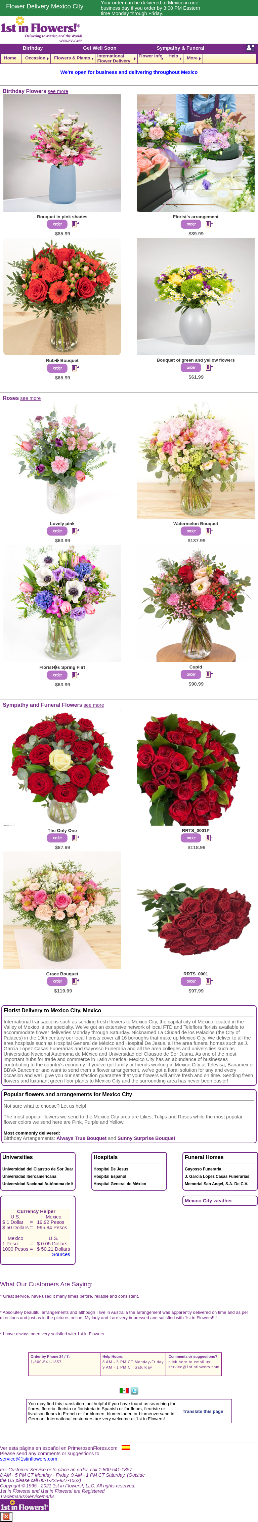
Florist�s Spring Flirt (62, 667)
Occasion (35, 57)
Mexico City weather (208, 1200)
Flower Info (150, 56)
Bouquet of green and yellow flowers (196, 360)
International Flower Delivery (113, 58)
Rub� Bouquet (62, 360)
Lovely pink (62, 523)
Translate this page (203, 1411)
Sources (61, 1254)
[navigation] (129, 58)
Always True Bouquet (81, 1138)
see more (58, 91)
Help (173, 56)
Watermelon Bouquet (195, 523)
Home (10, 57)
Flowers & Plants (72, 57)
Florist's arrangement (196, 216)
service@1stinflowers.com (193, 1367)
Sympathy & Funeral (180, 48)
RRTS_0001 (195, 973)
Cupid (195, 667)
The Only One (62, 830)
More (192, 57)
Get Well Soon (99, 48)
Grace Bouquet (62, 973)
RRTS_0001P (196, 830)
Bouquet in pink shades (62, 216)
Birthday (33, 48)
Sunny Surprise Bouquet (146, 1138)
